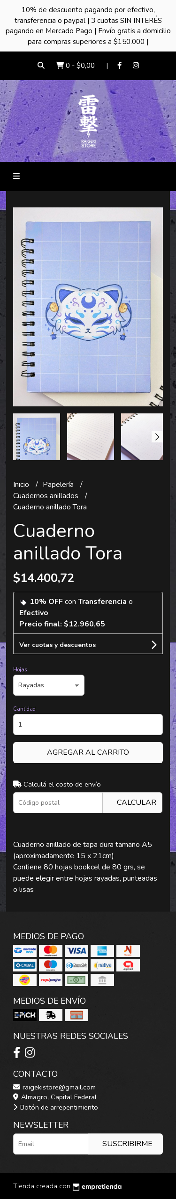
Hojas (20, 669)
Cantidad (24, 709)
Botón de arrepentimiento (55, 1107)
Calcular (136, 802)
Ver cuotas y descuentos (57, 644)
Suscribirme (127, 1144)
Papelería (59, 484)
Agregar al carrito (88, 752)
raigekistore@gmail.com (54, 1087)
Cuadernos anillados (46, 496)
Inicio (22, 484)
